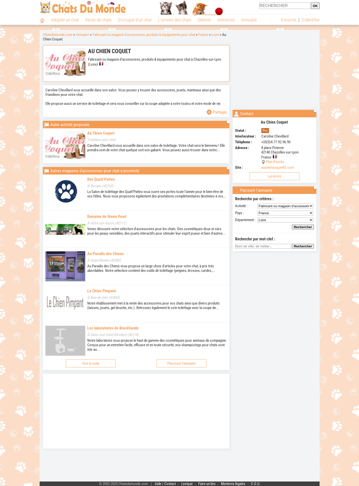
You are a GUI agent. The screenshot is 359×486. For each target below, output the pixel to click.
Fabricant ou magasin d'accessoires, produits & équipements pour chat (144, 34)
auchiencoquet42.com (277, 167)
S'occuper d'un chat (135, 19)
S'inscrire (288, 19)
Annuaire (249, 19)
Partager (217, 112)
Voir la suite (90, 363)
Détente (204, 19)
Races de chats (98, 19)
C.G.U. (255, 484)
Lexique (187, 484)
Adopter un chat (65, 19)
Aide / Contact (165, 484)
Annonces (226, 19)
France (203, 34)
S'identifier (310, 19)
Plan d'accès (275, 162)
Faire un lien (206, 484)
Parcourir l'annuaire (181, 363)
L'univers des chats (174, 19)
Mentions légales (233, 484)
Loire (215, 34)
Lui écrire (274, 176)
